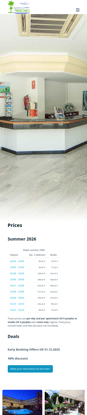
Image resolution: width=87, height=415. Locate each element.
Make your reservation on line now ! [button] (30, 368)
